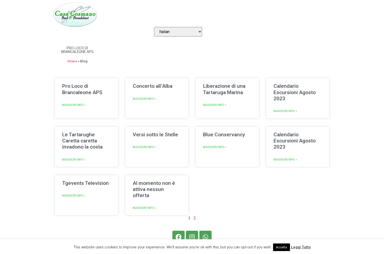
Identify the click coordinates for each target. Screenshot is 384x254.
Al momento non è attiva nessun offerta (154, 189)
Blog (279, 14)
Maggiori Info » (74, 105)
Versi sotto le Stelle (155, 135)
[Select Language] (178, 32)
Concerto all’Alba (152, 86)
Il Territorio (248, 14)
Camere (144, 14)
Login (332, 14)
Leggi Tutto (301, 247)
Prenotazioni (175, 14)
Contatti (303, 14)
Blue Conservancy (224, 135)
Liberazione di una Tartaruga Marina (224, 89)
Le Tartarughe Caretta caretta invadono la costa (82, 141)
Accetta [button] (281, 247)
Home (122, 14)
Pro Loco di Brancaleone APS (82, 89)
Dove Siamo (211, 14)
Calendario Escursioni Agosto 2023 (295, 92)
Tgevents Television (85, 183)
